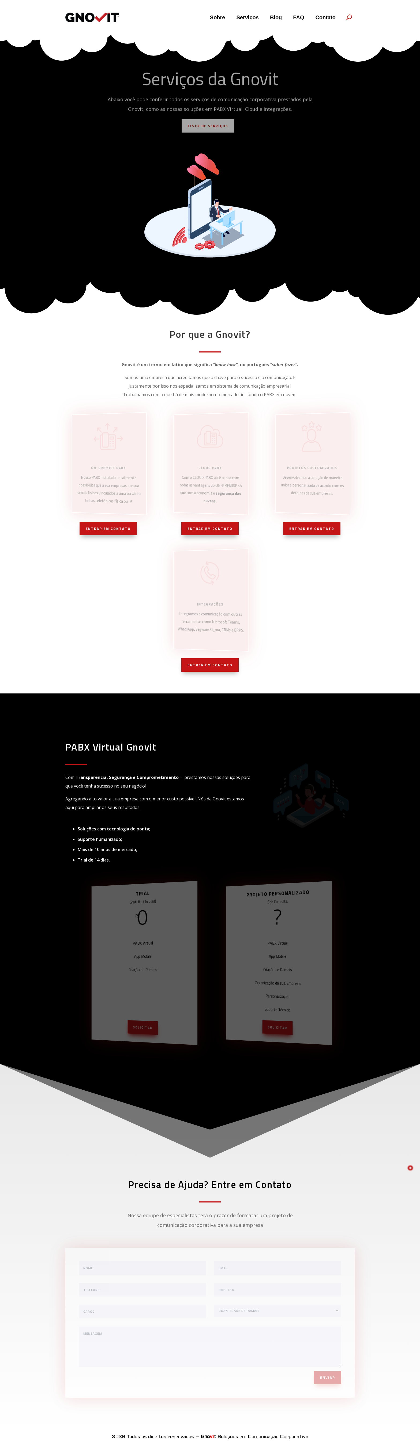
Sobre (217, 17)
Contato (325, 17)
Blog (276, 17)
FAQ (298, 17)
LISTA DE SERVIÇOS (208, 128)
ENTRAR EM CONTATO (108, 528)
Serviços (248, 17)
